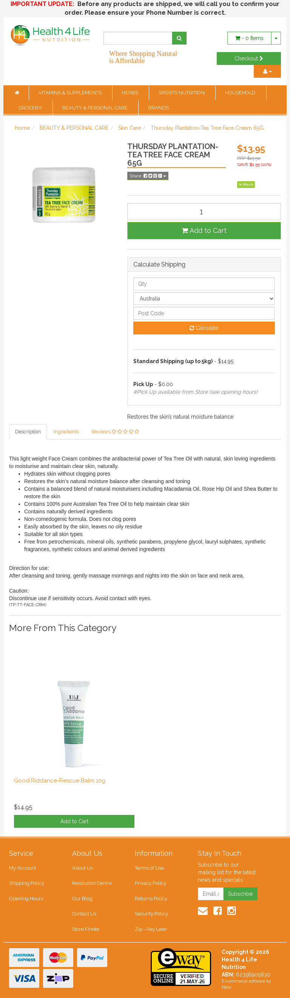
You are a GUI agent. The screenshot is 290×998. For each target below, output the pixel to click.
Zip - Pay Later (151, 929)
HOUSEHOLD (241, 92)
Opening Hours (26, 898)
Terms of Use (149, 868)
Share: (148, 176)
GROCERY (31, 108)
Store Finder (86, 929)
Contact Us (84, 913)
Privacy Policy (150, 883)
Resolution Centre (92, 883)
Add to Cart (204, 230)
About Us (82, 868)
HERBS (130, 92)
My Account (22, 868)
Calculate (204, 328)
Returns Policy (151, 898)
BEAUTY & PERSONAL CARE (95, 108)
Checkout (248, 58)
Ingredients (66, 431)
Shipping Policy (26, 883)
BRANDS (158, 108)
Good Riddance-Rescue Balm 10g (59, 780)
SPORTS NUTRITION (182, 92)
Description (28, 431)
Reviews (115, 431)
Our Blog (82, 898)
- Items (249, 38)
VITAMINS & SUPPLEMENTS (71, 92)
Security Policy (151, 913)
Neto (226, 987)
